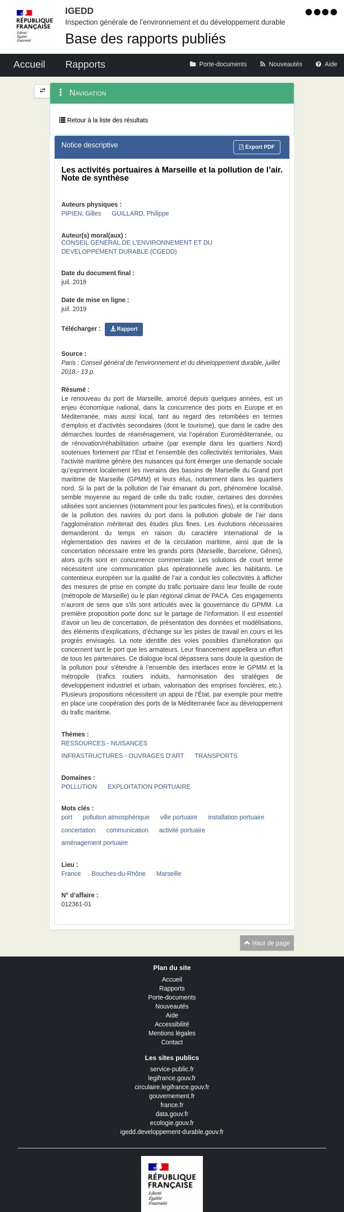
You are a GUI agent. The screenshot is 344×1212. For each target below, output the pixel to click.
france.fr (171, 1104)
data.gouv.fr (172, 1113)
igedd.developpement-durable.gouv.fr (172, 1131)
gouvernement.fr (172, 1095)
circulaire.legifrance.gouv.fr (172, 1087)
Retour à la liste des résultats (103, 120)
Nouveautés (172, 1006)
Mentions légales (171, 1033)
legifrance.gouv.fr (172, 1078)
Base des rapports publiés (145, 39)
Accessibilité (172, 1024)
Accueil (172, 979)
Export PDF (257, 147)
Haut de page (267, 943)
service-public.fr (172, 1069)
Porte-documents (172, 997)
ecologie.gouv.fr (172, 1122)
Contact (172, 1042)
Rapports (172, 988)
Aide (172, 1015)
